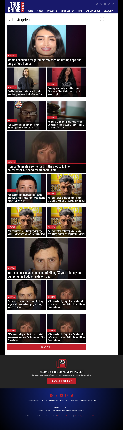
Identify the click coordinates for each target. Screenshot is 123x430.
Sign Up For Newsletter (33, 400)
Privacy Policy (78, 416)
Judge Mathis (69, 410)
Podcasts (52, 10)
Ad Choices (94, 416)
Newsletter (67, 10)
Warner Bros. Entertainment (65, 416)
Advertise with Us (53, 400)
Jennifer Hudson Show (58, 410)
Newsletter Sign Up (62, 380)
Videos (40, 10)
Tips (80, 10)
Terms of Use (86, 416)
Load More (46, 347)
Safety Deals (93, 10)
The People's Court (79, 410)
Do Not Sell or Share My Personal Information (83, 400)
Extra (49, 410)
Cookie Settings (64, 400)
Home (30, 10)
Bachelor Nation (43, 410)
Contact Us (44, 400)
